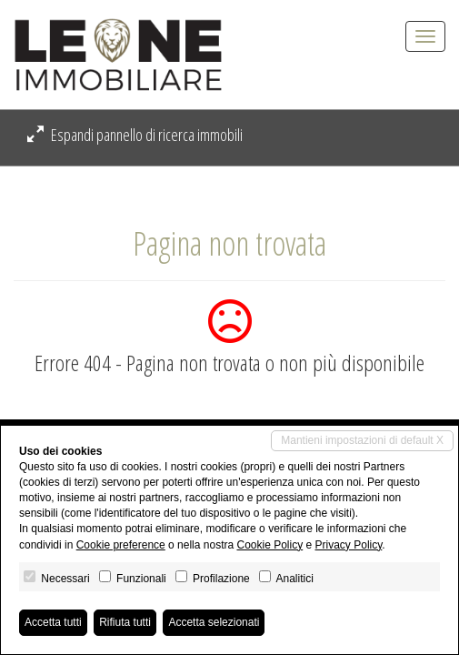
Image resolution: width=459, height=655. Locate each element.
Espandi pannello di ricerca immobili (135, 135)
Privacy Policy (349, 545)
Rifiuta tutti (125, 622)
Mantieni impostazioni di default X (362, 440)
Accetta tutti (53, 622)
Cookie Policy (269, 545)
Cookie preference (120, 545)
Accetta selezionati (213, 622)
